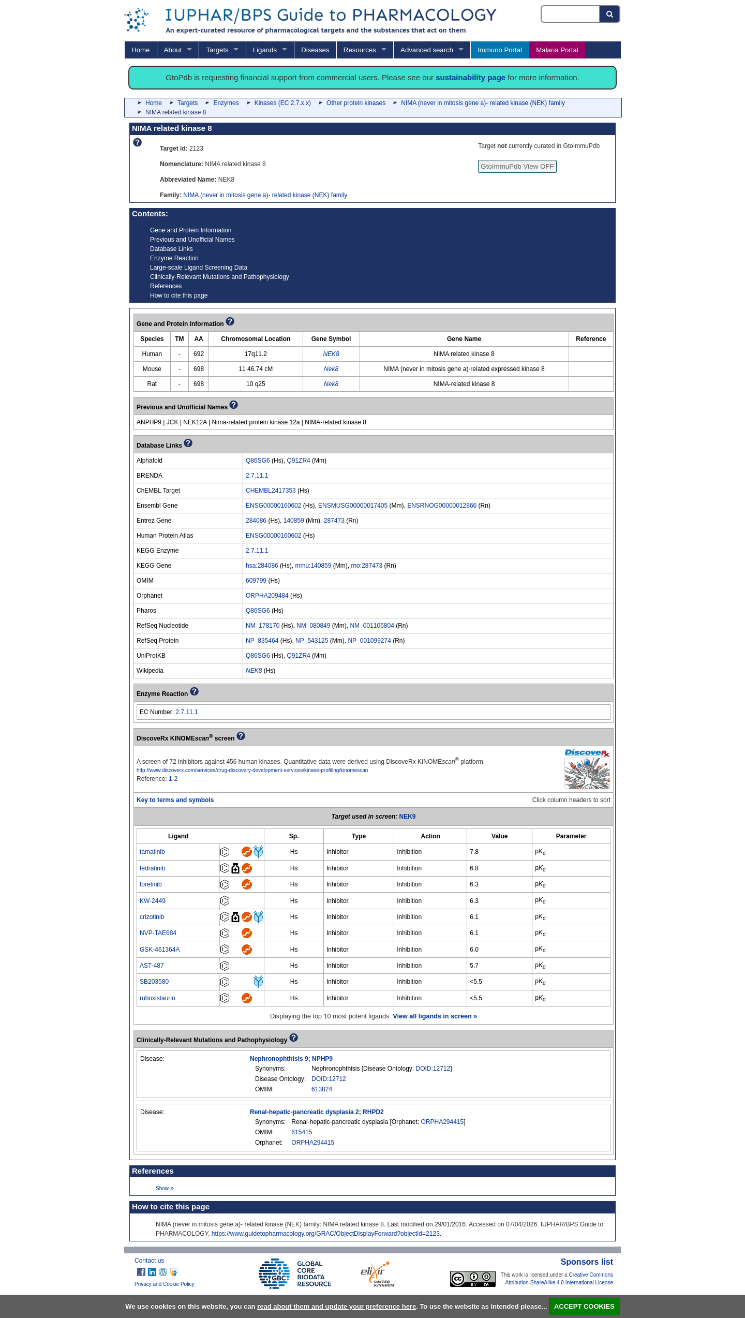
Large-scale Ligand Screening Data (198, 267)
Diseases (315, 50)
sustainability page (470, 77)
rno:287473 (366, 565)
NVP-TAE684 (158, 933)
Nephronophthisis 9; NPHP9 (291, 1058)
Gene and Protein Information (190, 230)
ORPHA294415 (442, 1122)
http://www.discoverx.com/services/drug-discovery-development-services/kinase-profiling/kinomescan (252, 770)
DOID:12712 (433, 1068)
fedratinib (152, 868)
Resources (360, 50)
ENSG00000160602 (273, 505)
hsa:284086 (262, 565)
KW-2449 (153, 901)
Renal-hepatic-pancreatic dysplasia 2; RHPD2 (317, 1112)
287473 (334, 520)
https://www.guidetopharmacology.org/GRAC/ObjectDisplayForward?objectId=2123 (326, 1233)
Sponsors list (587, 1261)
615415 (301, 1132)
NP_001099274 (369, 640)
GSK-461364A (160, 949)
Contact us (149, 1260)
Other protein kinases (355, 103)
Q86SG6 (258, 460)
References (166, 286)
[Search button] (610, 14)
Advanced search (426, 50)
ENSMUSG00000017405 (353, 505)
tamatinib (152, 851)
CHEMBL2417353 (271, 490)
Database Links (171, 249)
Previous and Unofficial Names (192, 239)
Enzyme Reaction (174, 258)
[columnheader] (178, 836)
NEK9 (407, 816)
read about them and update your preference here (336, 1306)
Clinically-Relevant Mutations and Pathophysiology (219, 276)
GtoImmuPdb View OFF (517, 166)
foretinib (151, 884)
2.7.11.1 (257, 475)
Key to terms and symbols (175, 800)
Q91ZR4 (298, 460)
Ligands (265, 50)
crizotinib (152, 917)
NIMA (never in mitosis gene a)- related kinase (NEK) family (483, 103)
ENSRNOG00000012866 (441, 505)
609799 (256, 580)
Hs (294, 851)
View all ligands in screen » (435, 1016)
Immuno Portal (500, 50)
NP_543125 (311, 640)
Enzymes (226, 103)
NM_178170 (262, 625)
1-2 (173, 778)
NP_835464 (262, 640)
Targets (217, 50)
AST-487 (152, 965)
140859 (294, 520)
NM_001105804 (372, 625)
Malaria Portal (557, 50)
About (173, 50)
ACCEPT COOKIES (584, 1306)
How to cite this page (178, 295)
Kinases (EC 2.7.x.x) (283, 103)
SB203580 (154, 981)
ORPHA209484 (267, 595)
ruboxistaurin (157, 998)
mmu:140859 (313, 565)
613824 (321, 1089)
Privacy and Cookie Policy (165, 1284)
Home (140, 50)
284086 (256, 520)
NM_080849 (313, 625)
